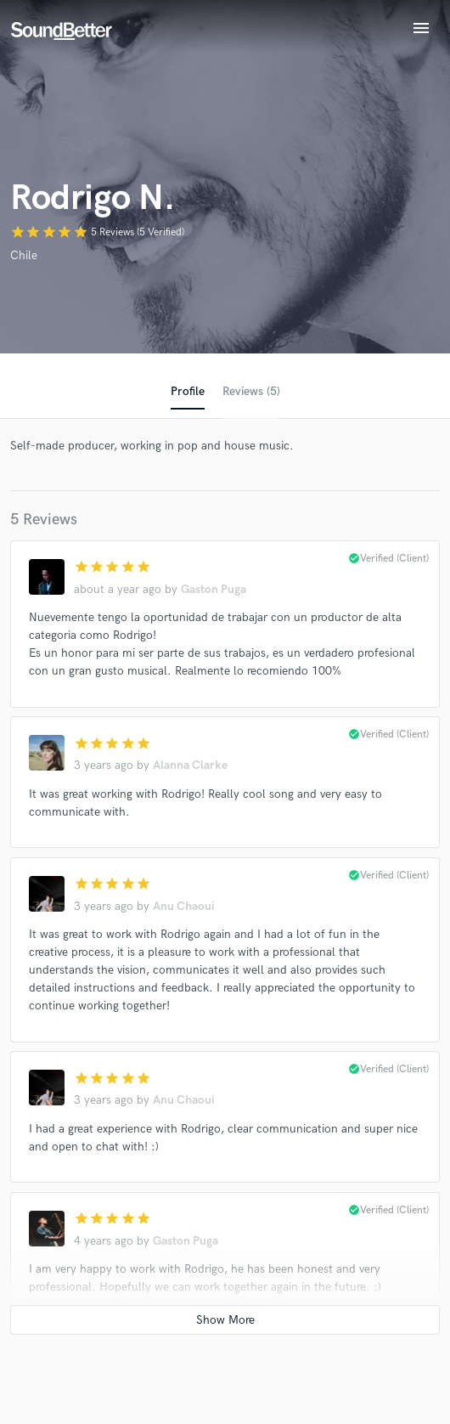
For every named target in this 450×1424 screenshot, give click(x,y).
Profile (188, 391)
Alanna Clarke (190, 765)
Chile (23, 255)
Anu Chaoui (184, 906)
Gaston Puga (213, 589)
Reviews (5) (251, 391)
